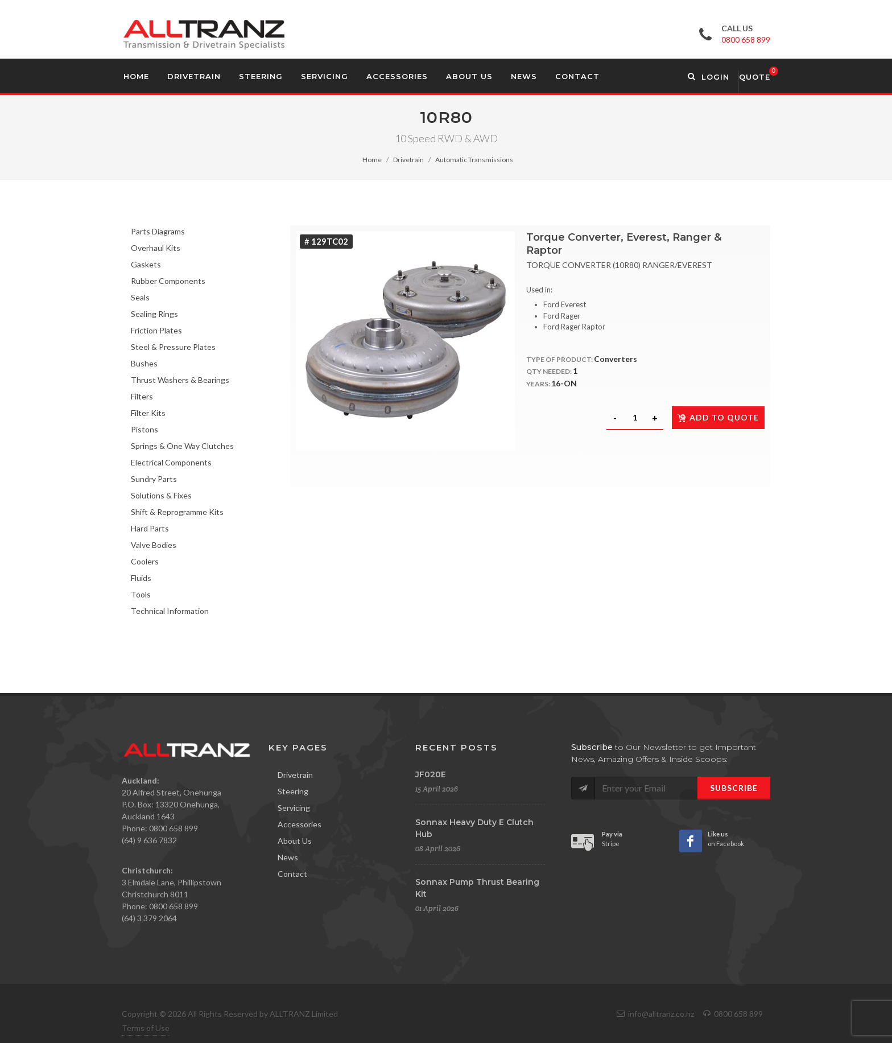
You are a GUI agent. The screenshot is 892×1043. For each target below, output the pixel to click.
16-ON (564, 383)
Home (372, 159)
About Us (295, 841)
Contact (292, 874)
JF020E (430, 774)
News (288, 857)
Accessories (299, 824)
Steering (293, 791)
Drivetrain (408, 159)
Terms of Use (146, 1028)
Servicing (294, 808)
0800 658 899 (745, 39)
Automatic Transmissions (474, 159)
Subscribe (734, 788)
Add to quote (718, 417)
